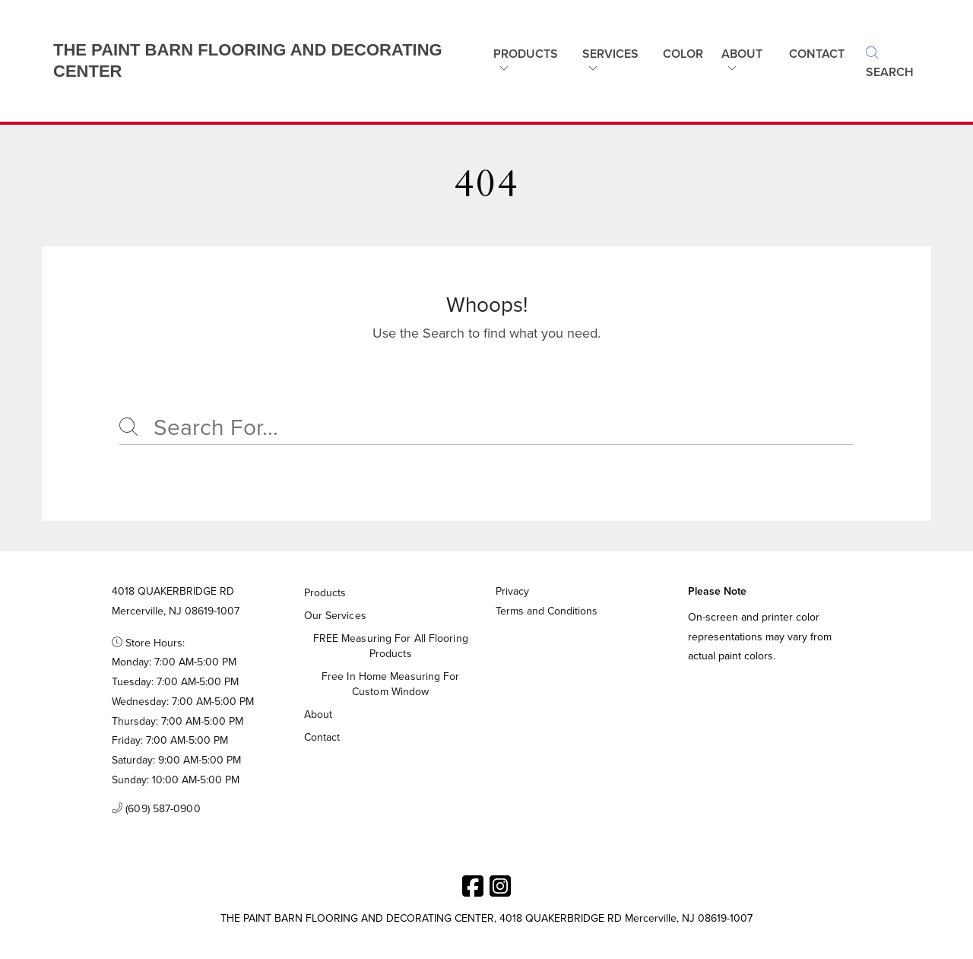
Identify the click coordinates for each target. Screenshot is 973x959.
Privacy (512, 591)
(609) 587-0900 (156, 809)
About (741, 53)
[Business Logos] (253, 61)
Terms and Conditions (546, 611)
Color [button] (683, 53)
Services (610, 53)
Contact (322, 737)
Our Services (335, 616)
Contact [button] (817, 53)
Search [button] (890, 63)
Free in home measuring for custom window (391, 684)
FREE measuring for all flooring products (390, 646)
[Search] (486, 428)
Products (525, 53)
